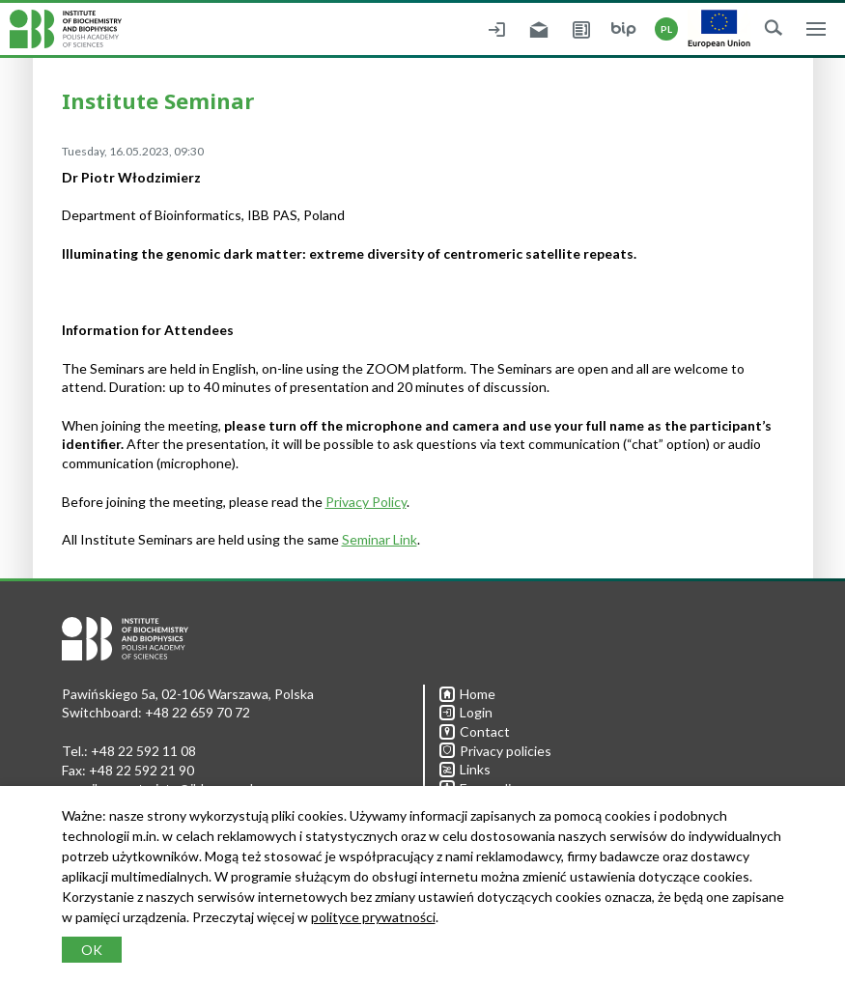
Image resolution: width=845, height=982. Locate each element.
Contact (474, 731)
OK (91, 949)
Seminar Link (379, 539)
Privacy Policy (366, 501)
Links (465, 769)
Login (466, 712)
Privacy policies (495, 751)
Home (467, 694)
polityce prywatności (373, 917)
